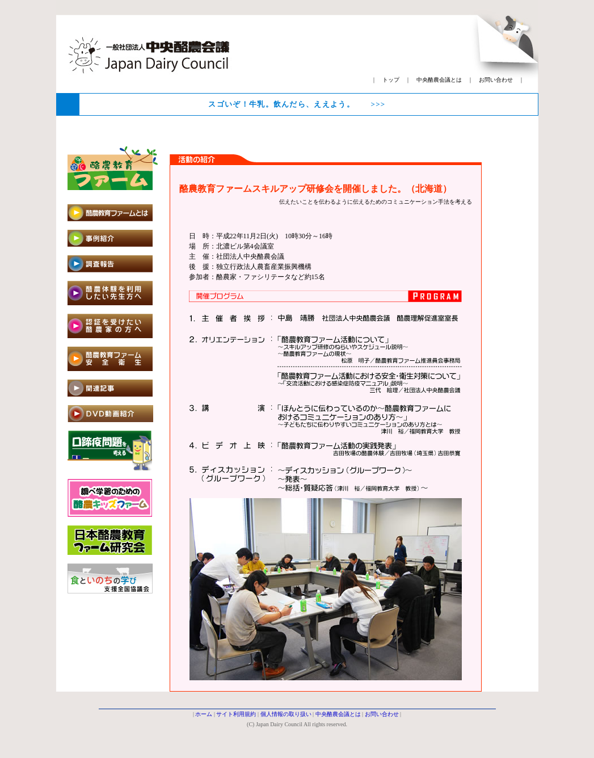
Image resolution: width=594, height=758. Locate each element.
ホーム (203, 714)
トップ (391, 80)
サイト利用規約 (236, 714)
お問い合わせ (496, 80)
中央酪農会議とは (439, 80)
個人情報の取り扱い (285, 714)
